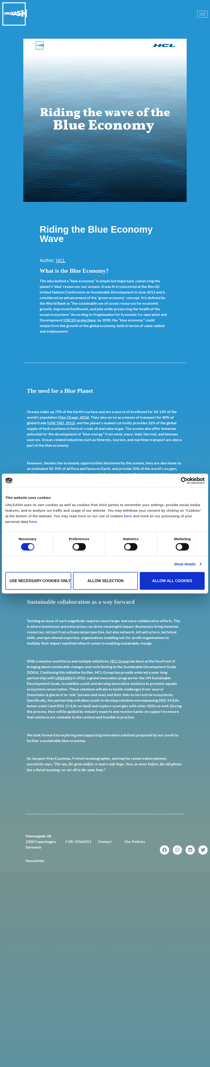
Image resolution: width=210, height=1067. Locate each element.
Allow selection (106, 581)
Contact (105, 841)
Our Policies (135, 841)
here (128, 516)
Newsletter (35, 860)
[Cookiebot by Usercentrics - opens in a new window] (184, 480)
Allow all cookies (172, 581)
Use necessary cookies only (40, 581)
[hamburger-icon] (202, 14)
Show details (185, 564)
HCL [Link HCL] (60, 260)
